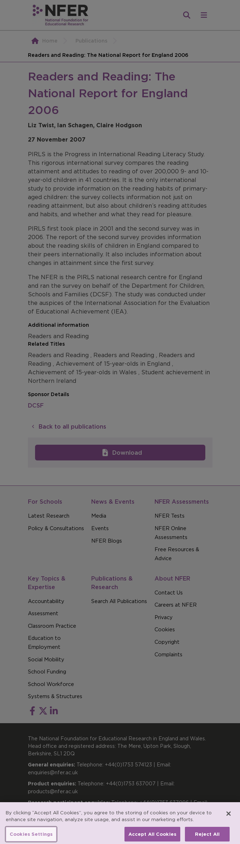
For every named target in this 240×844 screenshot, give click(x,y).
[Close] (228, 817)
